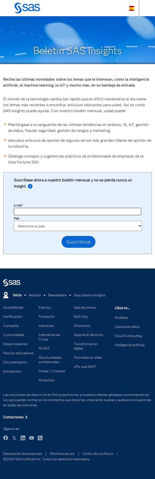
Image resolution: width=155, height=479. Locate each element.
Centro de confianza (97, 453)
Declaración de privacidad (22, 453)
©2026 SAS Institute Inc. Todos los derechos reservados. (46, 459)
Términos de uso (62, 453)
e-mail (18, 205)
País (16, 218)
